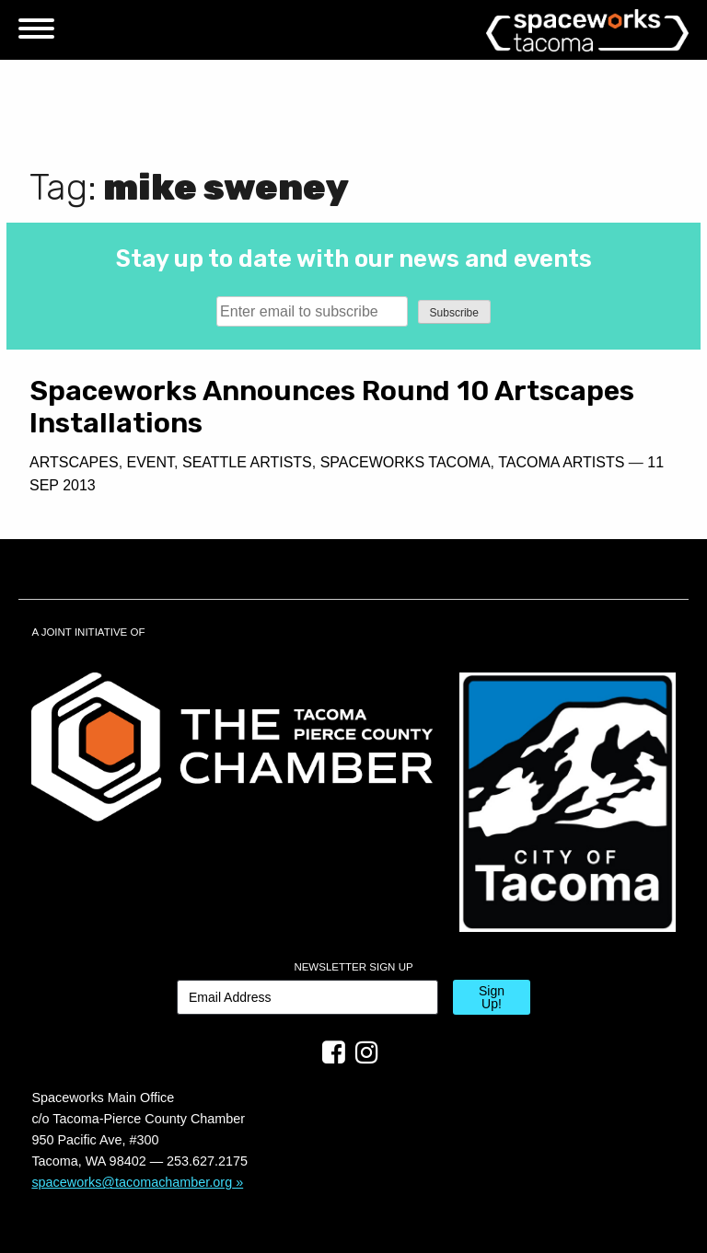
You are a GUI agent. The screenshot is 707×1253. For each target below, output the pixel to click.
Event (151, 462)
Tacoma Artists (561, 462)
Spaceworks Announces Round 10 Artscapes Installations (331, 407)
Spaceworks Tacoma (405, 462)
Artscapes (74, 462)
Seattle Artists (247, 462)
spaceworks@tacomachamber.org (131, 1182)
